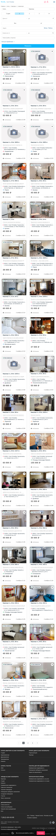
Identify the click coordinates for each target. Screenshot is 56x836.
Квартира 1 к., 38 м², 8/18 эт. (39, 489)
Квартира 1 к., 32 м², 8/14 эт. (11, 489)
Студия (3, 781)
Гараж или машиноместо (35, 772)
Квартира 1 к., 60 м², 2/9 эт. (38, 451)
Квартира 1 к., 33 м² (8, 219)
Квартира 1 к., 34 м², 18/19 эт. (11, 142)
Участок (3, 796)
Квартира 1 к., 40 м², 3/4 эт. (38, 180)
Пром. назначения (5, 798)
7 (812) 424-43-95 (7, 817)
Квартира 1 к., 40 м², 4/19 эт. (39, 564)
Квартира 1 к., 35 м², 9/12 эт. (39, 528)
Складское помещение (7, 793)
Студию (3, 752)
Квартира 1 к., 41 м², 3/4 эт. (10, 296)
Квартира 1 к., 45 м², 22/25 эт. (39, 258)
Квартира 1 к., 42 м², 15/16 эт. (39, 412)
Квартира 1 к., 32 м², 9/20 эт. (11, 564)
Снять (8, 6)
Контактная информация (7, 827)
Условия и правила (32, 817)
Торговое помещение (6, 789)
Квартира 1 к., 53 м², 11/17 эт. (11, 451)
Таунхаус (31, 755)
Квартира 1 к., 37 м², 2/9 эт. (38, 67)
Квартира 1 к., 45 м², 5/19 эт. (11, 335)
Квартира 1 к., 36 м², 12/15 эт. (11, 373)
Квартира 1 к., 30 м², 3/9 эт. (10, 528)
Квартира (13, 6)
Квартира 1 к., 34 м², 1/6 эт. (10, 105)
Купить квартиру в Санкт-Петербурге (13, 750)
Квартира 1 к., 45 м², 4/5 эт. (38, 373)
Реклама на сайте (48, 815)
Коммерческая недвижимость (36, 768)
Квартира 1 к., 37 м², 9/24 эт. (11, 180)
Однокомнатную (5, 755)
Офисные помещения (6, 787)
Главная (3, 6)
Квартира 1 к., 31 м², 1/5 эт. (38, 680)
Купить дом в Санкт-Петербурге (39, 750)
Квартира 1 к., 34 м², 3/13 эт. (39, 603)
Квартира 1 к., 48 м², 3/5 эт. (38, 641)
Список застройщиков (6, 806)
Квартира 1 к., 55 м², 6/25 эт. (39, 718)
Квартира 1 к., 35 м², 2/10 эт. (11, 603)
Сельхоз (3, 770)
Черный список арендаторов (8, 809)
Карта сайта (17, 827)
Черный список (39, 815)
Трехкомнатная (5, 759)
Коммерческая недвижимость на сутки (39, 778)
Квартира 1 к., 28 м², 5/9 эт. (10, 412)
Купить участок (6, 765)
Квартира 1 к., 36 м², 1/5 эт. (10, 680)
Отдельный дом (33, 752)
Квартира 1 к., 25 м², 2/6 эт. (38, 105)
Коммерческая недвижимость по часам (39, 781)
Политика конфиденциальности (9, 829)
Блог (2, 811)
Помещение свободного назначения (38, 770)
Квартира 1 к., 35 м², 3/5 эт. (10, 641)
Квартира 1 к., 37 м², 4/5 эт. (10, 258)
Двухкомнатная (5, 757)
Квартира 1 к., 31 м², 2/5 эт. (38, 335)
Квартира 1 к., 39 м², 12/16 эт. (39, 296)
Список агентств (5, 804)
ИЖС (2, 768)
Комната (3, 761)
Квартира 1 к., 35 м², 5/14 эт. (11, 718)
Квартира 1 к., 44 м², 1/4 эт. (38, 219)
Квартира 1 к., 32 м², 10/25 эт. (39, 142)
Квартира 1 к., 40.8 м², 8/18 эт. (11, 67)
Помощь (32, 815)
